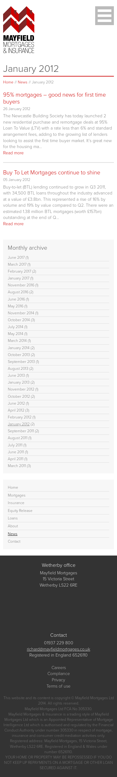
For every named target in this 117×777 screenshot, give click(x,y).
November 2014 (21, 313)
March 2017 (17, 264)
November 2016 (21, 285)
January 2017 (18, 278)
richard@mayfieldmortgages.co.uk (58, 649)
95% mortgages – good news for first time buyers (54, 98)
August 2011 (17, 438)
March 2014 (17, 340)
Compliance (58, 673)
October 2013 (19, 355)
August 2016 (18, 292)
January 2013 (19, 382)
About (13, 526)
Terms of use (58, 686)
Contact (14, 541)
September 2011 (21, 431)
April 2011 (15, 459)
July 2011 (15, 445)
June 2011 (16, 452)
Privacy (58, 680)
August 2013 (18, 368)
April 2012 (16, 410)
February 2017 (19, 271)
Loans (13, 518)
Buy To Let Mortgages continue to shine (51, 172)
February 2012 (20, 417)
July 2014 (15, 327)
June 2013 (16, 375)
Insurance (16, 503)
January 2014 (19, 348)
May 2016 (15, 306)
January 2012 (19, 424)
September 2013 (21, 362)
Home (8, 82)
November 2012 (21, 389)
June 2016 (16, 299)
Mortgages (17, 495)
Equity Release (20, 511)
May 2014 (15, 334)
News (22, 82)
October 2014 (19, 320)
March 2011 (17, 466)
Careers (58, 667)
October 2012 (19, 396)
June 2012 (16, 403)
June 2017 (16, 257)
